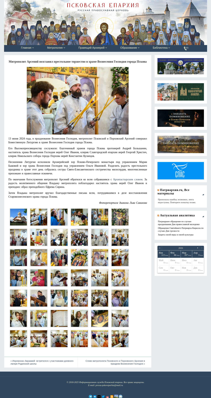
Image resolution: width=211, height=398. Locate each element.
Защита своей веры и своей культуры (175, 234)
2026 (181, 248)
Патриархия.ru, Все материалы (173, 191)
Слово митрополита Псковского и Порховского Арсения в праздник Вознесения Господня (114, 362)
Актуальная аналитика (177, 215)
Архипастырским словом (128, 179)
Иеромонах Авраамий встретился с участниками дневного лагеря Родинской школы (43, 362)
